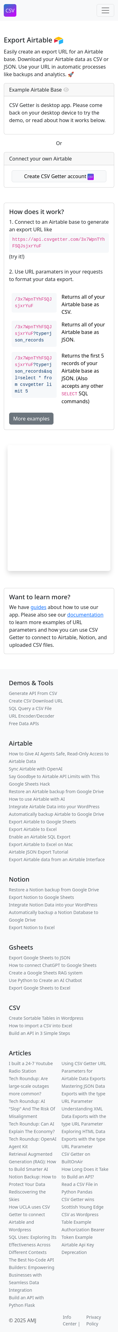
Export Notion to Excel (32, 927)
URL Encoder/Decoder (31, 716)
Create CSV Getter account (59, 176)
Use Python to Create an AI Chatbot (45, 980)
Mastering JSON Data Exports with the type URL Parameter (83, 1093)
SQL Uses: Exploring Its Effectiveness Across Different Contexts (32, 1244)
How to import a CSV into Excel (40, 1026)
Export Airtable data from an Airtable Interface (57, 859)
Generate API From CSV (33, 693)
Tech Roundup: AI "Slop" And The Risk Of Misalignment (32, 1108)
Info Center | (71, 1320)
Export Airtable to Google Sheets (42, 822)
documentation (85, 614)
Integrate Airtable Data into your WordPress (54, 807)
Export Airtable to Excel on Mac (41, 844)
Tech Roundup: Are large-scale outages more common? (29, 1086)
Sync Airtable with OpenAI (36, 769)
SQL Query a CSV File (30, 708)
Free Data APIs (24, 723)
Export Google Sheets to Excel (39, 988)
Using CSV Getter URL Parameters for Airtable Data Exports (84, 1070)
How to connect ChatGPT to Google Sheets (53, 965)
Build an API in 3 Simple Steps (39, 1033)
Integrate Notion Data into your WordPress (53, 905)
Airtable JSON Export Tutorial (38, 852)
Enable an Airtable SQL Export (39, 837)
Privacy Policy (93, 1320)
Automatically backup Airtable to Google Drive (56, 814)
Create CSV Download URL (36, 701)
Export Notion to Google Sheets (41, 897)
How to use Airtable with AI (37, 799)
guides (38, 607)
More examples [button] (31, 418)
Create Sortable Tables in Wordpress (46, 1018)
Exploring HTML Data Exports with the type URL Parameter (83, 1138)
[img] (66, 89)
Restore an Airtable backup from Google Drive (56, 791)
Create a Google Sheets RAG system (45, 973)
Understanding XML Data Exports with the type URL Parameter (84, 1116)
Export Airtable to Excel (33, 829)
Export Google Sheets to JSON (39, 958)
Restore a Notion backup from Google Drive (54, 890)
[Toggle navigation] (105, 10)
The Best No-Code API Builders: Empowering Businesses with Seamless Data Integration (31, 1275)
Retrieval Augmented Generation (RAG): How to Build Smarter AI (32, 1161)
